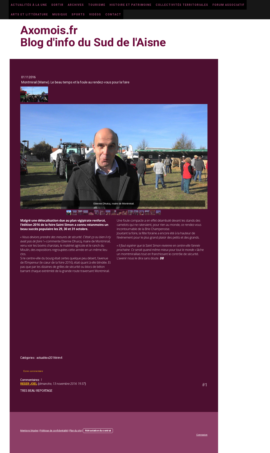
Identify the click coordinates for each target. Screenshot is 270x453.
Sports (78, 14)
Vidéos (95, 14)
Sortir (57, 4)
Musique (59, 14)
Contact (113, 14)
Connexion (201, 434)
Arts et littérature (29, 14)
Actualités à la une (29, 4)
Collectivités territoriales (182, 4)
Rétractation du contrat (98, 430)
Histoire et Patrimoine (131, 4)
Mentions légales (29, 430)
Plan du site (75, 430)
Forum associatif (228, 4)
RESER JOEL (28, 384)
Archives (76, 4)
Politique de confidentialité (54, 430)
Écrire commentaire (33, 371)
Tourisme (96, 4)
